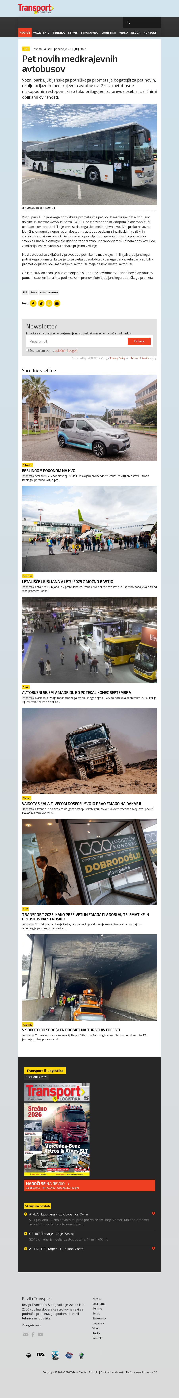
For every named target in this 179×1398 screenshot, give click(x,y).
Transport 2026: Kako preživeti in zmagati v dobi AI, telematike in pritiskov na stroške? (85, 916)
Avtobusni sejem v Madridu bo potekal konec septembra (76, 692)
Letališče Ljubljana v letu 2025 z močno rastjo (67, 581)
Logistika (108, 32)
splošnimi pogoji (66, 350)
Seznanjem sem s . (52, 350)
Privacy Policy (117, 358)
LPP (25, 292)
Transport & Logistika (44, 1070)
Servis (73, 32)
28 (155, 1372)
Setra (34, 292)
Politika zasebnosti (112, 1372)
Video (123, 32)
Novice (25, 32)
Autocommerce (49, 292)
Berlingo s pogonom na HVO (48, 470)
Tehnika (59, 32)
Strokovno (89, 32)
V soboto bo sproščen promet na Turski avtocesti (71, 1030)
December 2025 (36, 1077)
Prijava (139, 341)
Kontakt (150, 32)
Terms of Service (140, 358)
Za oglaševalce (31, 1325)
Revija (135, 32)
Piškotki (93, 1372)
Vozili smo (41, 32)
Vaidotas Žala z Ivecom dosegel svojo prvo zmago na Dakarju (82, 803)
